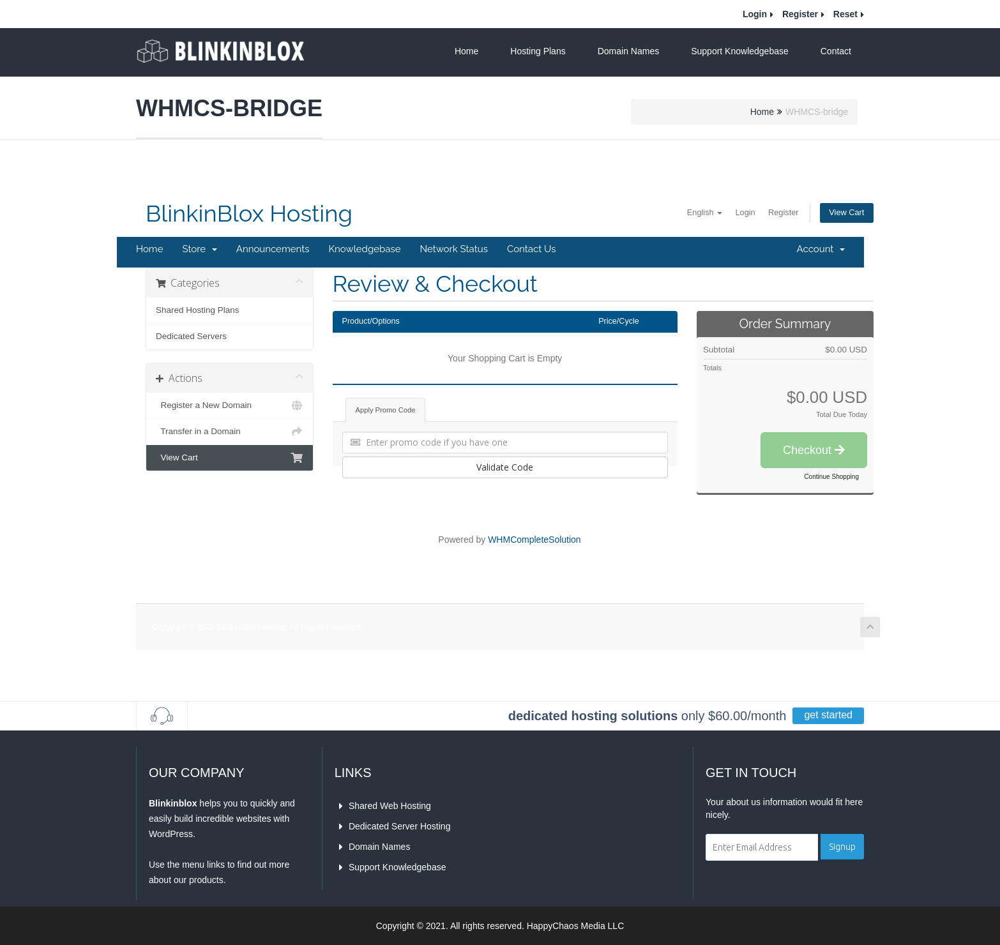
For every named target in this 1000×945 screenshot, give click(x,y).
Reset (845, 14)
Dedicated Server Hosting (398, 826)
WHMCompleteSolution (534, 539)
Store (199, 249)
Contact (836, 51)
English (688, 213)
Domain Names (628, 51)
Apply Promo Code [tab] (386, 410)
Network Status (453, 249)
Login (755, 14)
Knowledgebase (364, 249)
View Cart (844, 213)
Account (821, 249)
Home (466, 51)
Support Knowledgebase (740, 51)
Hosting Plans (537, 51)
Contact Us (531, 249)
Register (800, 14)
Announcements (273, 249)
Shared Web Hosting (388, 806)
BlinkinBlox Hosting (249, 213)
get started (828, 714)
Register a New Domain (229, 405)
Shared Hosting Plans (197, 310)
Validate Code (504, 467)
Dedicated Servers (191, 336)
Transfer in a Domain (229, 431)
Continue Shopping (831, 476)
